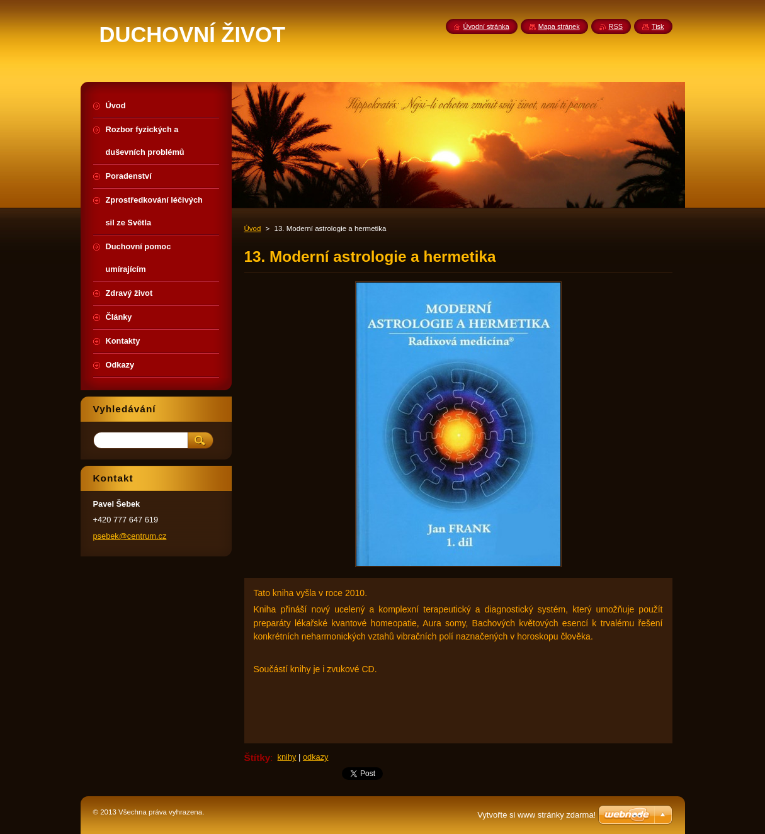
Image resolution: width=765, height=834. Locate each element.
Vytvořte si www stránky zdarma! (536, 815)
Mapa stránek (559, 26)
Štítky (257, 757)
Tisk (658, 26)
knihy (287, 757)
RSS (616, 26)
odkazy (316, 757)
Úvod (252, 228)
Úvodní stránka (486, 26)
